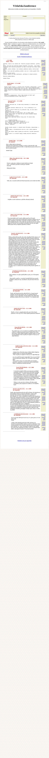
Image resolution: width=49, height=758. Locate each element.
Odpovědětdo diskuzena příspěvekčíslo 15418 (43, 344)
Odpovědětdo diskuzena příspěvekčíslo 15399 (43, 175)
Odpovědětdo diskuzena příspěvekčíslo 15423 (43, 430)
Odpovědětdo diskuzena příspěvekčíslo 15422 (43, 405)
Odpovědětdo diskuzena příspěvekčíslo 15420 (43, 384)
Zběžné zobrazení (24, 56)
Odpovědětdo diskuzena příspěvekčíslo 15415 (43, 287)
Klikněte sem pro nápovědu (24, 454)
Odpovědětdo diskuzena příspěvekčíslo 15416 (43, 306)
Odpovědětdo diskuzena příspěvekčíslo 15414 (43, 250)
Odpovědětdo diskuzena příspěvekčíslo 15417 (43, 325)
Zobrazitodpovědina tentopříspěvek (43, 71)
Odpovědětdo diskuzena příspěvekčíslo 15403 (43, 193)
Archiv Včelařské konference (24, 59)
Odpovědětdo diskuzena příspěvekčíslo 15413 (43, 231)
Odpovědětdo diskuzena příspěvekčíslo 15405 (43, 212)
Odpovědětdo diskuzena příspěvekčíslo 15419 (43, 362)
